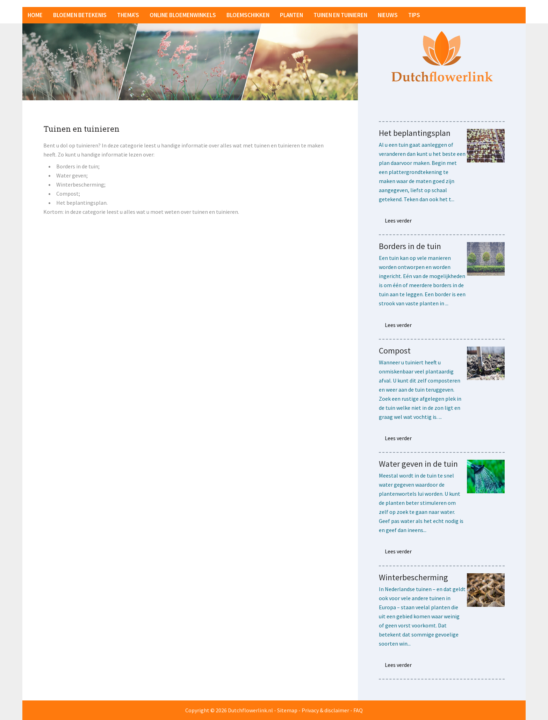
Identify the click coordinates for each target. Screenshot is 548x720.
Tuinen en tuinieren (340, 15)
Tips (414, 15)
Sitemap (287, 710)
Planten (291, 15)
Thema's (128, 15)
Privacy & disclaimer (325, 710)
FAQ (358, 710)
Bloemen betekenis (80, 15)
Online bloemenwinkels (183, 15)
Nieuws (388, 15)
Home (35, 15)
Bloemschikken (247, 15)
